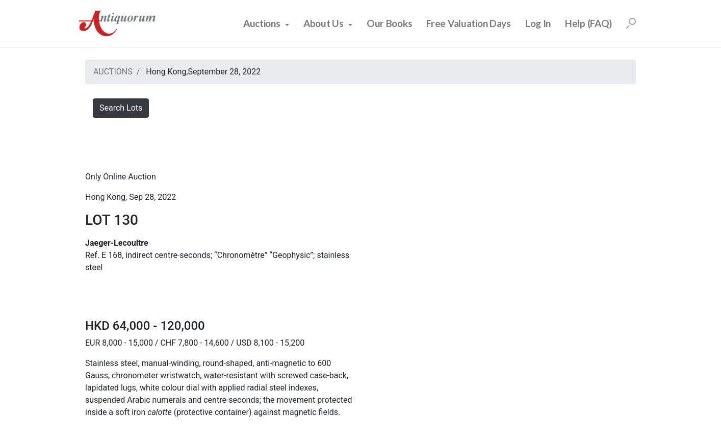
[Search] (631, 23)
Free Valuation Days (468, 23)
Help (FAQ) (588, 23)
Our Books (389, 23)
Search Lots (120, 108)
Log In (538, 23)
